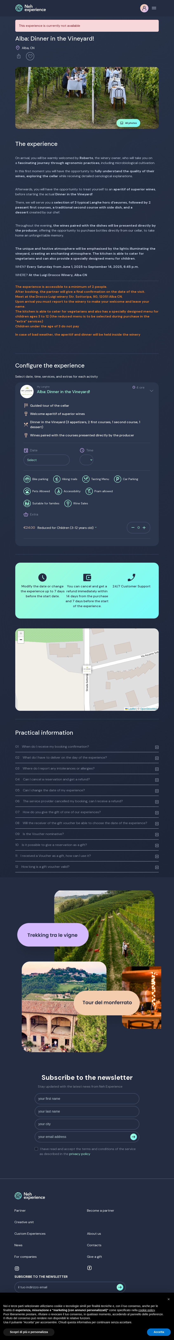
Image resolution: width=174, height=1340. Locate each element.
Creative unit (24, 1222)
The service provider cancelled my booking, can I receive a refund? (69, 801)
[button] (87, 669)
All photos (128, 123)
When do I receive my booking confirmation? (52, 746)
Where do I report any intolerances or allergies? (55, 768)
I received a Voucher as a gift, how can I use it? (53, 856)
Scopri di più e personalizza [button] (29, 1332)
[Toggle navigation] (154, 8)
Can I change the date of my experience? (50, 790)
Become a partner (100, 1210)
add (144, 527)
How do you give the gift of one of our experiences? (58, 812)
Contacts (94, 1245)
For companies (25, 1256)
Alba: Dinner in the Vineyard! (63, 391)
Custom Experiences (30, 1233)
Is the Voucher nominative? (39, 834)
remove (132, 527)
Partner (20, 1210)
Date (34, 450)
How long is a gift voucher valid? (42, 866)
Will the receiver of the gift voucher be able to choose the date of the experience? (81, 823)
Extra (34, 514)
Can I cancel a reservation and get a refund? (52, 779)
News (18, 1245)
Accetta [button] (159, 1332)
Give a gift (94, 1256)
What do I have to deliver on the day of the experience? (61, 757)
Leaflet (130, 708)
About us (94, 1233)
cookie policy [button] (146, 1310)
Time (89, 450)
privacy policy (79, 1154)
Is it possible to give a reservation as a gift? (51, 845)
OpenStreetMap (149, 708)
